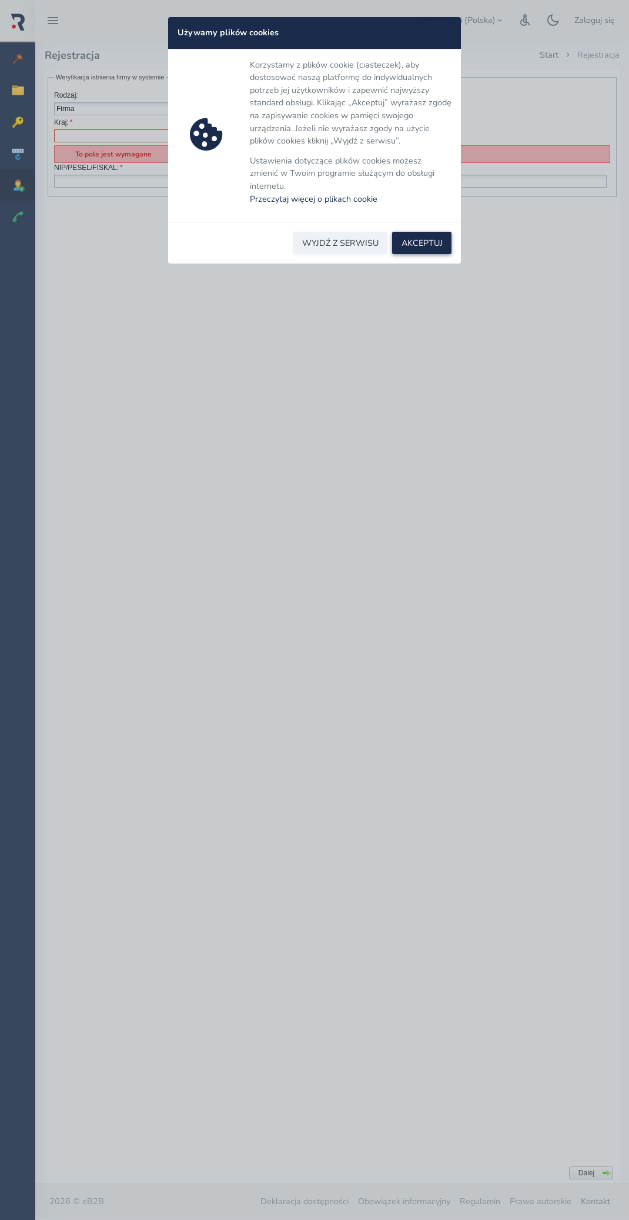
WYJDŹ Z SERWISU (340, 243)
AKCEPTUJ (422, 243)
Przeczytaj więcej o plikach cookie (313, 199)
